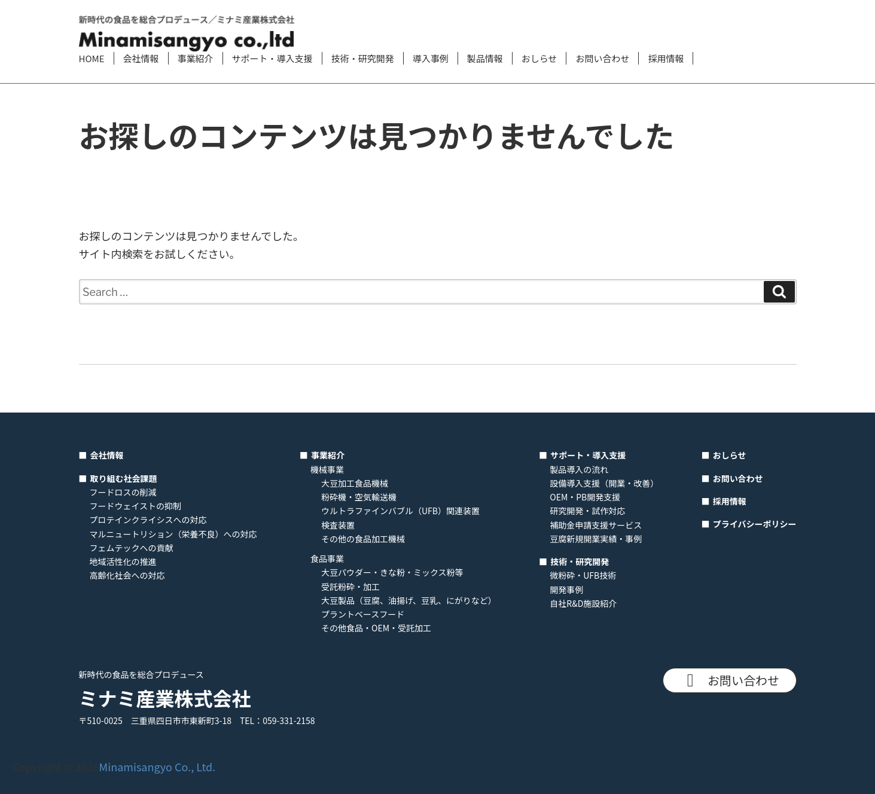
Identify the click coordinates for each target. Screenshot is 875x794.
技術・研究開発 (362, 58)
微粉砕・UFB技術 (583, 575)
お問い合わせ (602, 58)
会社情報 (141, 58)
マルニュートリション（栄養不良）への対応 (173, 534)
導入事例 (431, 58)
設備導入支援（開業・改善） (604, 483)
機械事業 (327, 469)
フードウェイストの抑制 (136, 506)
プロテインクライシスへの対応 (148, 520)
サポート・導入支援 (272, 58)
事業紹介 (196, 58)
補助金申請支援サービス (596, 525)
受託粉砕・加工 (350, 587)
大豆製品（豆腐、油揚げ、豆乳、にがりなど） (408, 600)
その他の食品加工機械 (363, 539)
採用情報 (666, 58)
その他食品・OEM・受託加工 (376, 628)
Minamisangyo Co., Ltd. (157, 766)
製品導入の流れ (579, 469)
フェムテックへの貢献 (131, 548)
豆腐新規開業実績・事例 (596, 539)
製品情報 (485, 58)
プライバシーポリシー (755, 524)
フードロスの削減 (123, 492)
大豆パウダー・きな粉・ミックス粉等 (392, 572)
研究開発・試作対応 (587, 511)
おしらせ (539, 58)
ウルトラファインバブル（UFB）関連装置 (400, 511)
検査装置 (338, 525)
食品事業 (327, 558)
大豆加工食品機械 (354, 483)
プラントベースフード (362, 614)
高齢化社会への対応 (127, 575)
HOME (92, 58)
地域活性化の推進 (123, 561)
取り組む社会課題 (123, 478)
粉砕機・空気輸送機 (359, 497)
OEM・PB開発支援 (585, 497)
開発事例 (566, 590)
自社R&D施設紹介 (583, 603)
